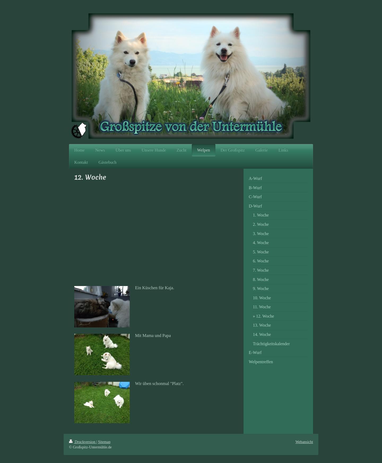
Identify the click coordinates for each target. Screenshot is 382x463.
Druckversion (82, 442)
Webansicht (304, 442)
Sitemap (104, 442)
